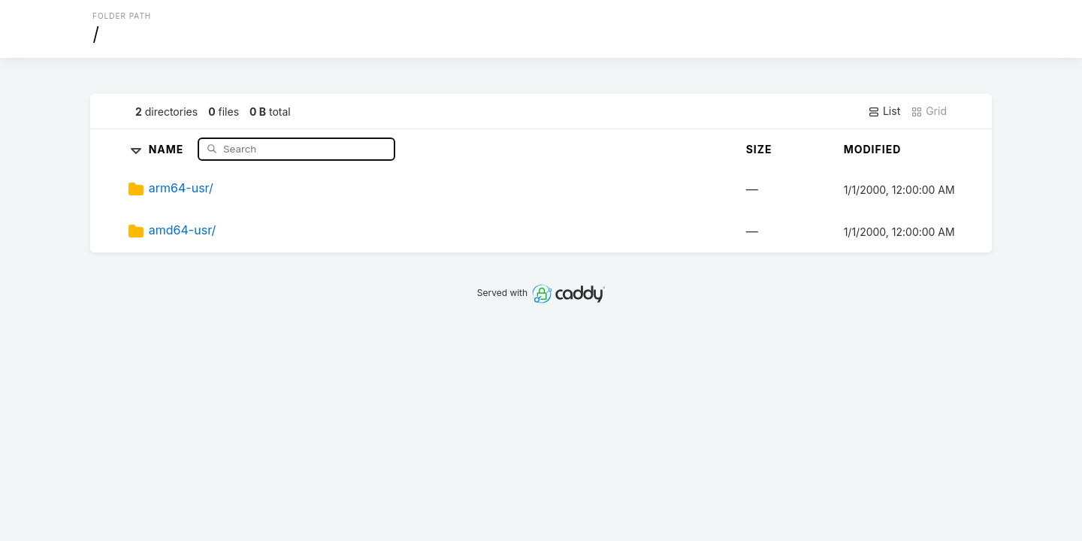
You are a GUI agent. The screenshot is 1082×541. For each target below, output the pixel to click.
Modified (873, 149)
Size (759, 149)
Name (168, 148)
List (884, 111)
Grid (929, 111)
